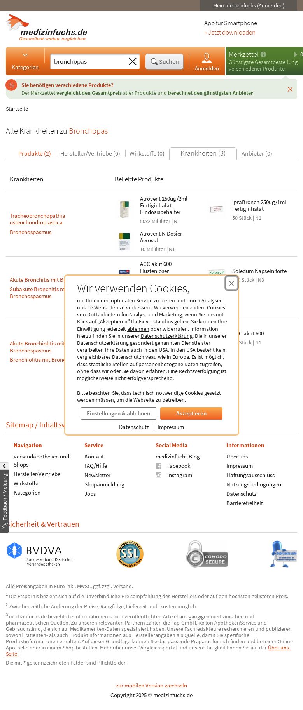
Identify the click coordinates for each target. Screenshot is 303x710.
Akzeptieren (191, 413)
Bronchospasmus (30, 232)
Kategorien (25, 61)
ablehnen (138, 328)
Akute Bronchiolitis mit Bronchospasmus (37, 347)
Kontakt (94, 456)
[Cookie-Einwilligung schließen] (231, 283)
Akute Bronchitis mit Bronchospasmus (56, 279)
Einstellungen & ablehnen (118, 413)
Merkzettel (244, 54)
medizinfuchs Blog (178, 456)
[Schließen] (290, 89)
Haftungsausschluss (250, 474)
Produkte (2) (34, 153)
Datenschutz (134, 427)
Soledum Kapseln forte (259, 270)
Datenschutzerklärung (167, 335)
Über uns (237, 456)
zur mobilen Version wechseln (151, 685)
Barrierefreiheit (244, 502)
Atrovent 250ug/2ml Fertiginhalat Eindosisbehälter (163, 205)
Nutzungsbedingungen (253, 484)
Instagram (174, 474)
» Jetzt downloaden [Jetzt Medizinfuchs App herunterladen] (230, 32)
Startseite (17, 108)
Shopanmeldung (104, 484)
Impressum (171, 427)
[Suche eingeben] (88, 61)
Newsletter (97, 474)
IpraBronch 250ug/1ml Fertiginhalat (259, 205)
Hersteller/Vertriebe (37, 473)
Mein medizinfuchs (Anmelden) (248, 5)
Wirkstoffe (26, 482)
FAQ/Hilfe (95, 465)
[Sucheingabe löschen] (133, 61)
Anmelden (207, 61)
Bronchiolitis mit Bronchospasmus (51, 359)
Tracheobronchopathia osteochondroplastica (37, 219)
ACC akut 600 (248, 333)
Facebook (173, 465)
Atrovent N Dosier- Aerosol (162, 237)
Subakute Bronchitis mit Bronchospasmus (39, 292)
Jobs (90, 493)
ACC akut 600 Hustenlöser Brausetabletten (159, 270)
